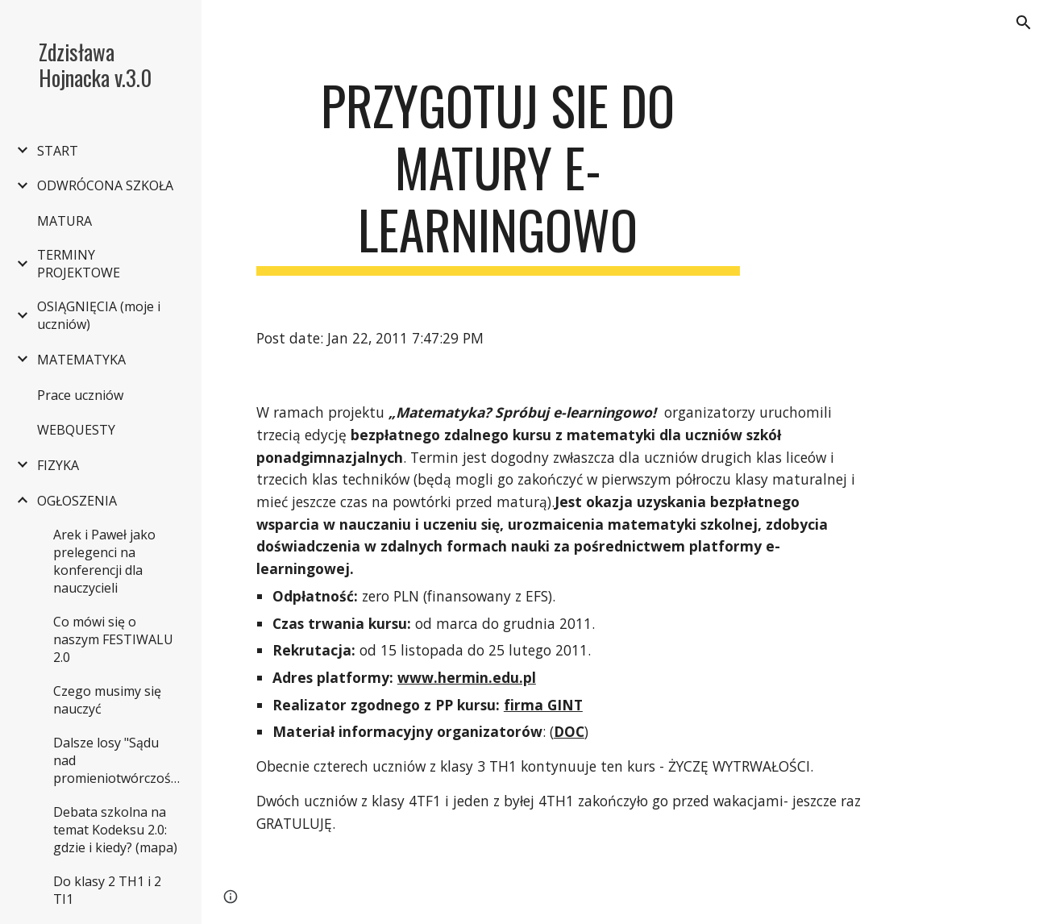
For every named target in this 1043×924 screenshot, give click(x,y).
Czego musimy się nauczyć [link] (107, 700)
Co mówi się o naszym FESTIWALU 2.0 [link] (113, 639)
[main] (498, 175)
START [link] (57, 151)
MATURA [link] (64, 221)
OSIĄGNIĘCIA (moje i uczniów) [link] (98, 315)
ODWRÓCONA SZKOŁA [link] (105, 185)
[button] (1023, 22)
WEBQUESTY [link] (76, 430)
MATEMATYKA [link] (81, 359)
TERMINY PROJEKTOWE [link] (78, 263)
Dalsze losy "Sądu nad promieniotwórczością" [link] (119, 760)
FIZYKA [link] (58, 465)
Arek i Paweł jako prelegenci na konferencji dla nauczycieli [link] (104, 561)
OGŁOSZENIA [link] (77, 501)
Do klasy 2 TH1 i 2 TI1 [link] (107, 890)
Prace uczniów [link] (80, 395)
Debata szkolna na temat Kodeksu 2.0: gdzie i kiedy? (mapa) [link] (115, 829)
